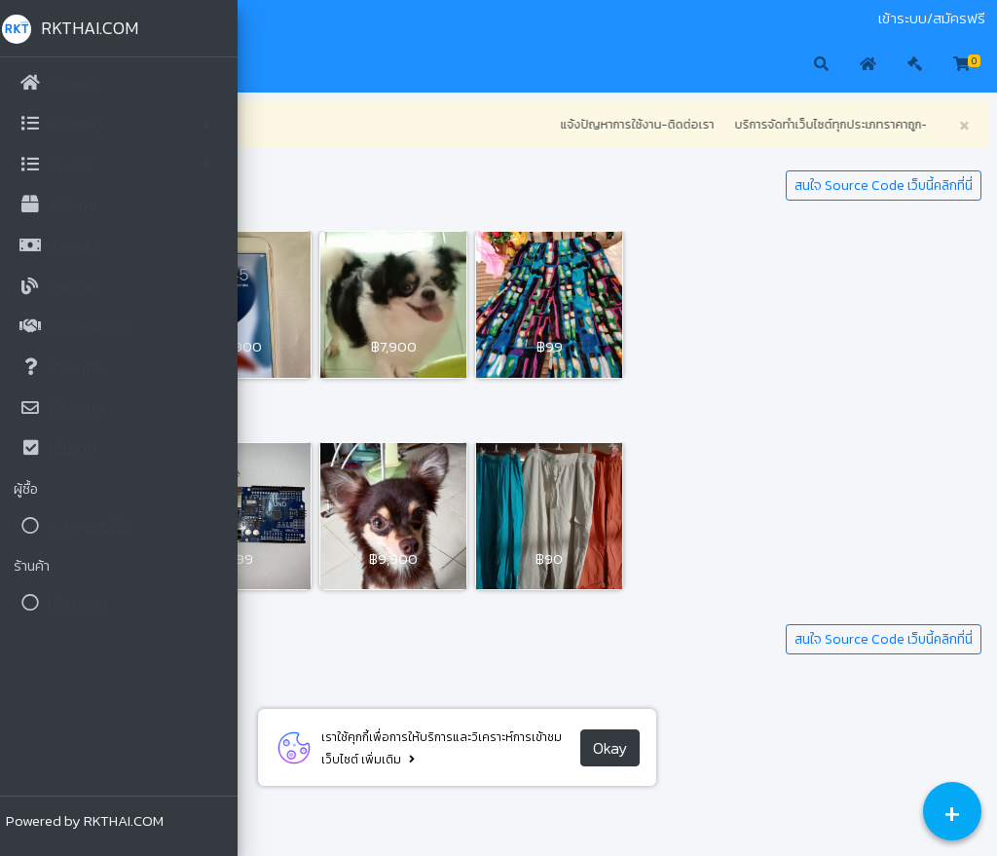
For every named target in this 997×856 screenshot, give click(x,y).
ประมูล (321, 18)
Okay (732, 748)
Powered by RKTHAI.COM (90, 820)
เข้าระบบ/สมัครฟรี (931, 18)
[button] (273, 65)
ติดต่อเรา (373, 18)
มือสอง (276, 18)
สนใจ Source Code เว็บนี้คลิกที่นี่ (883, 185)
